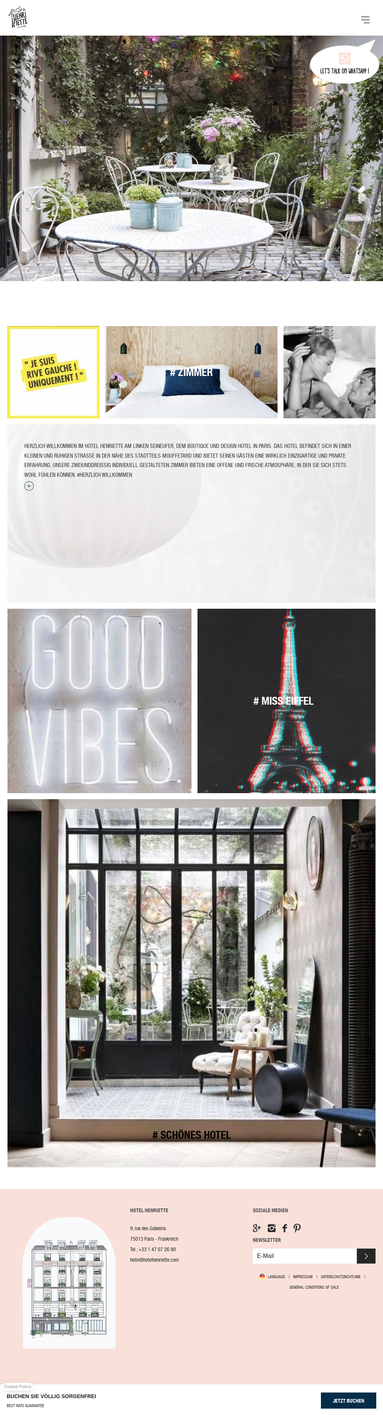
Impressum (303, 1276)
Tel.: (153, 1249)
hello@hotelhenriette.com (154, 1260)
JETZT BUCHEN (348, 1401)
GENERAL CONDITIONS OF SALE (314, 1287)
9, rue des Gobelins (148, 1228)
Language (276, 1277)
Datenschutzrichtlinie (341, 1276)
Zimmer (191, 372)
